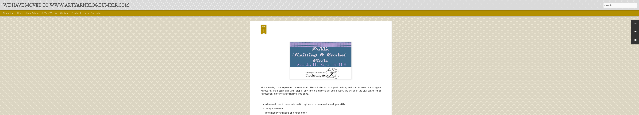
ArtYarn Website (50, 13)
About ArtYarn (32, 13)
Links (86, 13)
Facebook (76, 13)
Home (20, 13)
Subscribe (96, 13)
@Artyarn (64, 13)
